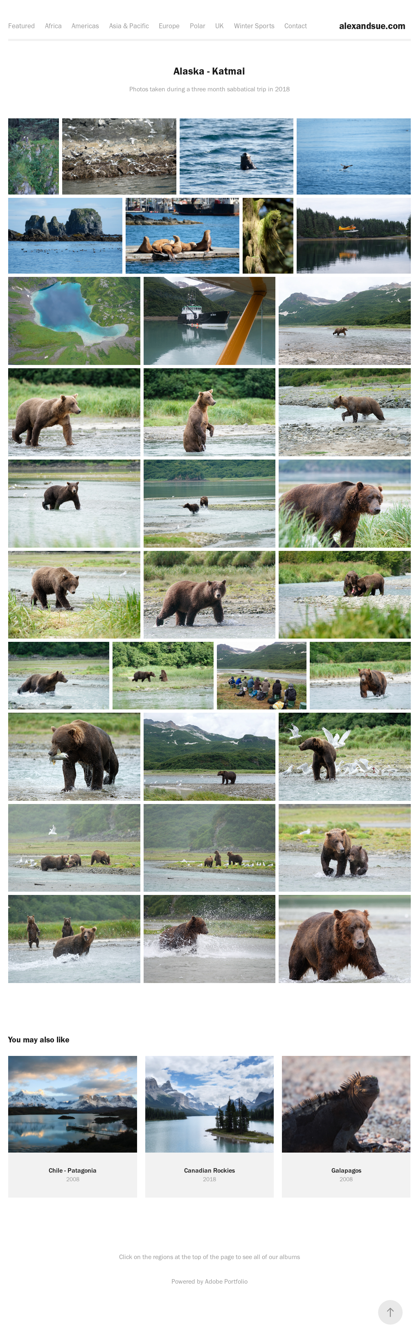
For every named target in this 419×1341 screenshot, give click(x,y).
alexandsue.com (371, 26)
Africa (53, 26)
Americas (85, 26)
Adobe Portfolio (226, 1281)
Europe (169, 26)
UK (219, 26)
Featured (21, 26)
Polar (197, 26)
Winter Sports (254, 26)
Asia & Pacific (129, 26)
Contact (295, 26)
